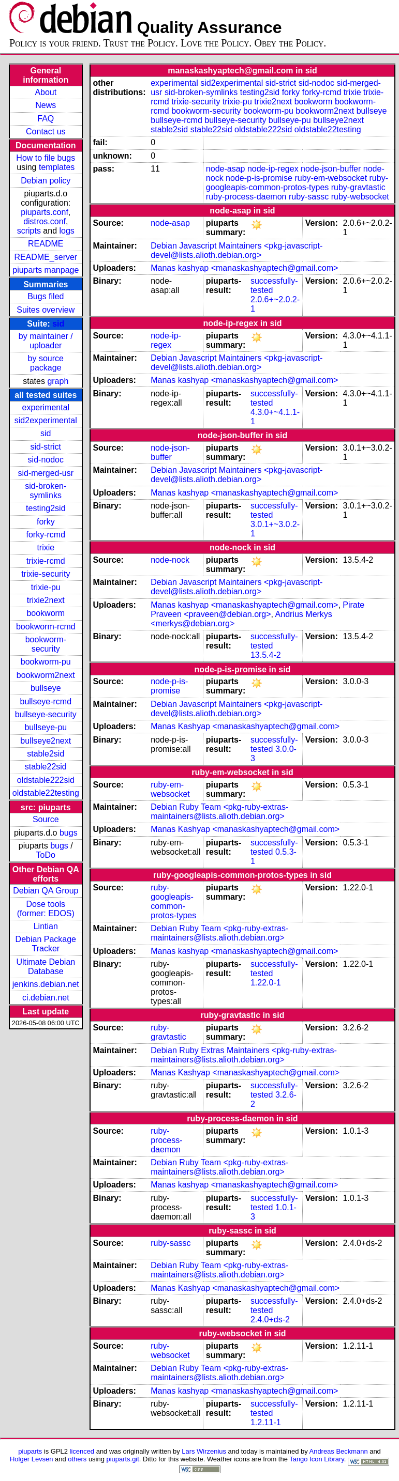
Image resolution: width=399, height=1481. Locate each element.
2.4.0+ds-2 (270, 1319)
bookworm (45, 613)
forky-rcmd (46, 534)
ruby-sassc (309, 196)
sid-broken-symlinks (45, 491)
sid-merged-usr (45, 473)
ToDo (45, 855)
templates (57, 167)
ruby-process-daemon (246, 196)
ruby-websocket (360, 196)
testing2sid (46, 508)
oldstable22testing (45, 793)
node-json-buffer (331, 168)
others (77, 1459)
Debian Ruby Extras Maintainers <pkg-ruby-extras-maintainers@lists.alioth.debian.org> (244, 1055)
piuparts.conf (44, 212)
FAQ (45, 118)
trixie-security (45, 573)
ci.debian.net (45, 997)
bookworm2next (46, 675)
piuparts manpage (45, 270)
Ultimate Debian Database (45, 967)
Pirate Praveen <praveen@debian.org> (257, 609)
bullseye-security (46, 714)
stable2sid (45, 753)
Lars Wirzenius (204, 1451)
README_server (45, 257)
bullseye (46, 688)
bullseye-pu (45, 727)
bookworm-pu (46, 661)
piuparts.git (122, 1459)
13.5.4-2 (265, 655)
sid (58, 323)
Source (46, 819)
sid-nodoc (46, 459)
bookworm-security (45, 644)
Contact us (45, 131)
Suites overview (46, 309)
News (45, 105)
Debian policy (45, 180)
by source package (46, 363)
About (45, 92)
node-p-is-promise (259, 178)
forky (46, 521)
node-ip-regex (273, 168)
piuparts (30, 1451)
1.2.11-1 (265, 1422)
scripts (29, 230)
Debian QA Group (45, 890)
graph (57, 381)
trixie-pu (46, 587)
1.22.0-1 (265, 982)
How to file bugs (45, 157)
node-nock (170, 560)
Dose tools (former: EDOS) (46, 909)
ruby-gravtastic (358, 187)
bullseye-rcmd (45, 701)
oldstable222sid (46, 780)
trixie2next (46, 600)
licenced (82, 1451)
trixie (45, 547)
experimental (45, 407)
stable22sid (46, 766)
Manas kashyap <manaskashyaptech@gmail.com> (244, 268)
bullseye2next (45, 740)
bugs (69, 832)
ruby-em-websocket (330, 178)
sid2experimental (45, 420)
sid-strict (46, 446)
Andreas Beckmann (338, 1451)
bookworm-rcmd (46, 626)
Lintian (46, 926)
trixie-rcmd (45, 561)
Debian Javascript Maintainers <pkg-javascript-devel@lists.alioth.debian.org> (236, 250)
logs (67, 230)
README (45, 243)
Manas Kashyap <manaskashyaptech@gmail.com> (245, 726)
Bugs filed (45, 296)
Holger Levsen (31, 1459)
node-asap (225, 168)
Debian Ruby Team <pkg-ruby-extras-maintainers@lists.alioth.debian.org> (219, 812)
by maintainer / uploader (46, 341)
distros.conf (44, 221)
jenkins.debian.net (45, 984)
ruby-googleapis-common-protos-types (297, 183)
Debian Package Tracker (46, 944)
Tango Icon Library (316, 1459)
